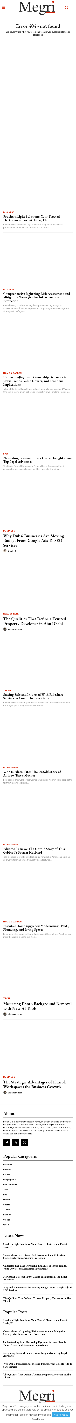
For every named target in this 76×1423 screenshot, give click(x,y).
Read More (38, 1419)
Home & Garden (12, 373)
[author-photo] (5, 551)
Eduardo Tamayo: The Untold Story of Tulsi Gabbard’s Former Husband (34, 851)
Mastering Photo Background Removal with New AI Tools (37, 1006)
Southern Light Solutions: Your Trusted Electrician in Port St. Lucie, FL (31, 218)
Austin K (12, 551)
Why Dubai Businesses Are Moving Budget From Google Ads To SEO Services (33, 540)
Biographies (10, 768)
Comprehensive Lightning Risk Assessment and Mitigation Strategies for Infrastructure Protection (36, 297)
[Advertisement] (38, 78)
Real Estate (11, 614)
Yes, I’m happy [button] (61, 1415)
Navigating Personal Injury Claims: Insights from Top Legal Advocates (37, 460)
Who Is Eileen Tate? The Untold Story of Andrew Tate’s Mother (32, 773)
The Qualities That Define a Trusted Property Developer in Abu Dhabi (34, 621)
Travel (7, 690)
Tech (6, 998)
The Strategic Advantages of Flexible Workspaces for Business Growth (35, 1084)
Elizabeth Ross (15, 629)
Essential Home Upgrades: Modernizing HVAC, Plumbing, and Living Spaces (36, 928)
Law (5, 454)
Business (8, 212)
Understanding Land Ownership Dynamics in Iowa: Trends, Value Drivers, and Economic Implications (35, 381)
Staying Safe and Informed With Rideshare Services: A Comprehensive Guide (33, 696)
